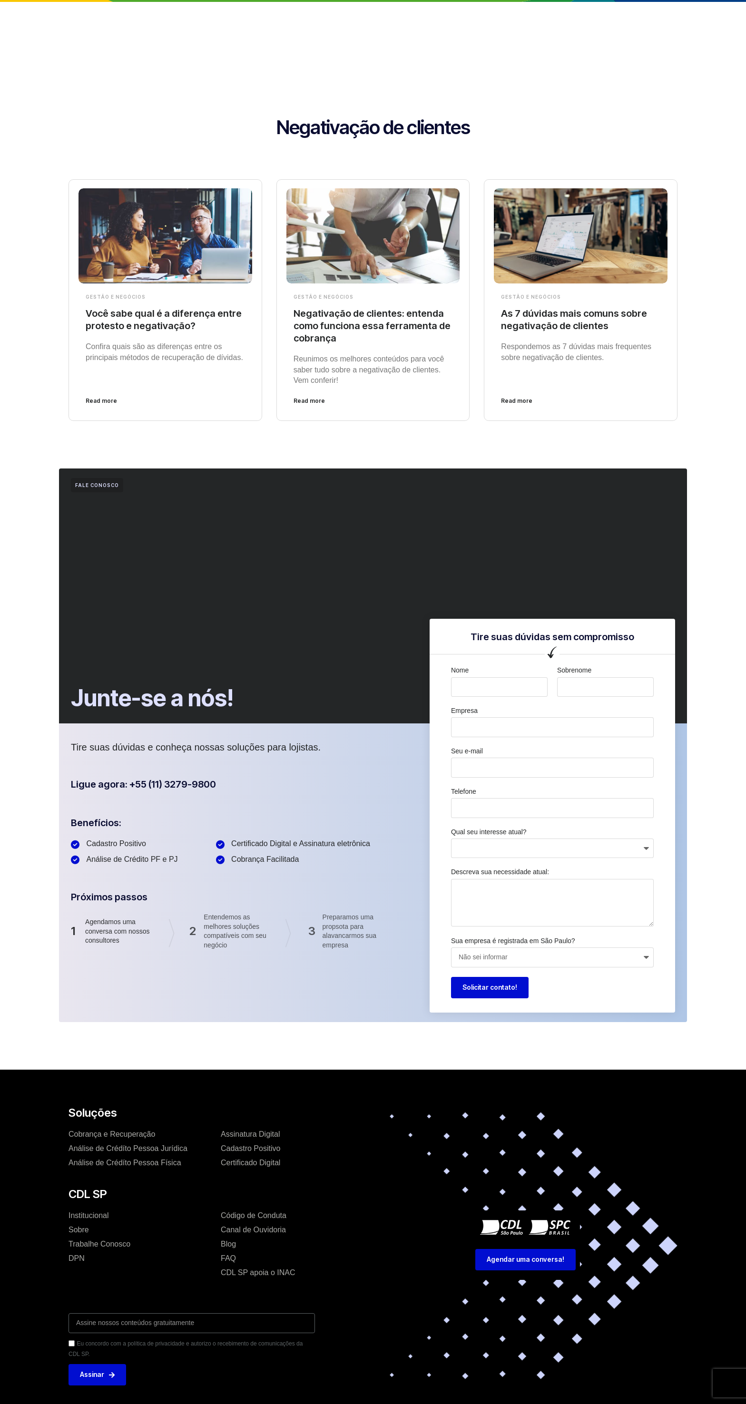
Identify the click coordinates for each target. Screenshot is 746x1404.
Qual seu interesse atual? (489, 832)
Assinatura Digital (250, 1134)
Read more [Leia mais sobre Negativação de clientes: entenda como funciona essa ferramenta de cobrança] (309, 400)
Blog (389, 16)
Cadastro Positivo (250, 1148)
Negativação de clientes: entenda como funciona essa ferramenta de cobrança (372, 326)
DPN (77, 1258)
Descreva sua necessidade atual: (500, 872)
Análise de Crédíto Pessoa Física (125, 1163)
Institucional (256, 16)
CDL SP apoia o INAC (258, 1272)
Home (209, 16)
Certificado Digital (250, 1163)
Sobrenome (574, 670)
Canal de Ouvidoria (253, 1230)
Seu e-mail (467, 751)
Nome (460, 670)
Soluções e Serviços (329, 16)
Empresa (464, 710)
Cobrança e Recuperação (112, 1134)
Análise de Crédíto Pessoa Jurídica (128, 1148)
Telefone (463, 791)
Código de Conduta (253, 1215)
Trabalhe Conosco (99, 1244)
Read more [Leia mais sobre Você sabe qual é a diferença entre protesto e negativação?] (101, 400)
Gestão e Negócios (116, 297)
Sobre (79, 1230)
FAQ (228, 1258)
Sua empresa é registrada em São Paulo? (513, 941)
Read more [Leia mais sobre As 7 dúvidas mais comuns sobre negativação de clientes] (516, 400)
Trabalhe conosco (444, 16)
